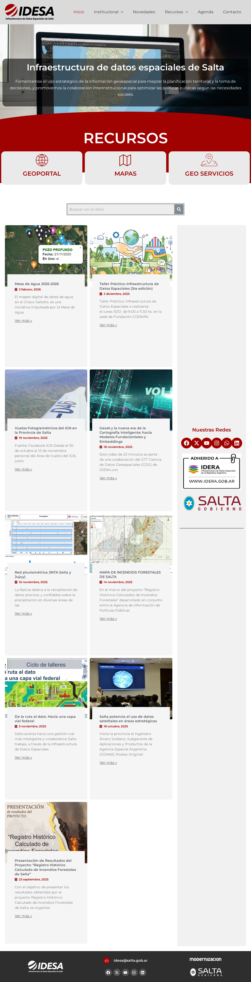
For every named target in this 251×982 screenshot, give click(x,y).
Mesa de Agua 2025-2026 (37, 284)
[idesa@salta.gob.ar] (106, 960)
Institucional (117, 12)
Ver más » (23, 320)
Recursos (181, 12)
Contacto (233, 12)
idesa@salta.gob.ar (131, 960)
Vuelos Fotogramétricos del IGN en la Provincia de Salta (46, 430)
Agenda (208, 12)
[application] (129, 12)
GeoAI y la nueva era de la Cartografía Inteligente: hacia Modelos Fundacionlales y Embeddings (126, 435)
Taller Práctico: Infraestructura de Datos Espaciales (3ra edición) (129, 286)
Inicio (89, 12)
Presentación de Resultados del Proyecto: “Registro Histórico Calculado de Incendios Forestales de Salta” (45, 867)
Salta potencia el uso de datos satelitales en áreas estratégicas (128, 718)
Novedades (151, 12)
